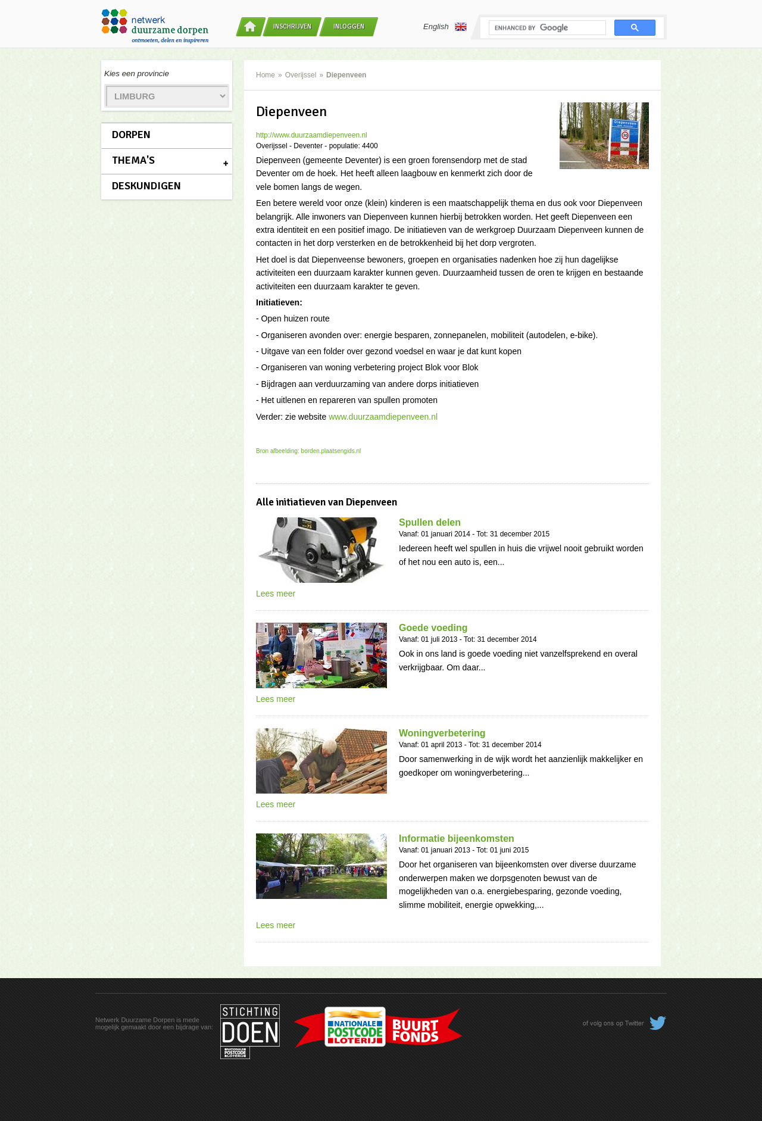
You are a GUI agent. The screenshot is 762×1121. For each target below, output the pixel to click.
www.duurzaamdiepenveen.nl (383, 416)
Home (265, 75)
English (445, 27)
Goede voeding (433, 628)
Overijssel (301, 75)
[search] (546, 28)
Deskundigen (146, 185)
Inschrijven (292, 26)
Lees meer (275, 593)
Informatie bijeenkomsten (456, 838)
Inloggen (348, 26)
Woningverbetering (442, 733)
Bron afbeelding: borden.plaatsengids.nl (308, 451)
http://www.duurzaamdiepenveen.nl (311, 135)
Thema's (133, 160)
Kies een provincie (136, 73)
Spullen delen (430, 522)
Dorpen (131, 134)
